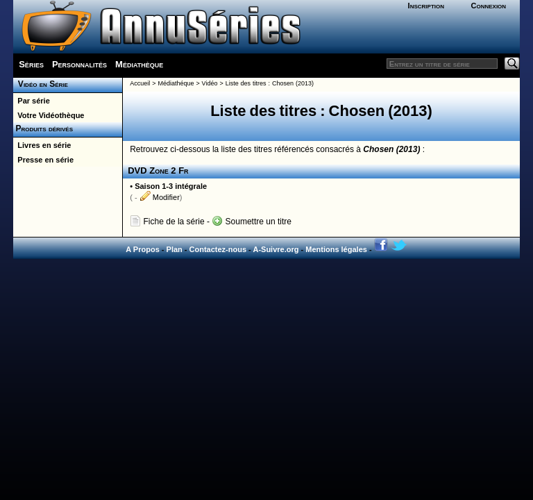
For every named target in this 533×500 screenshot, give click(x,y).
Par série (31, 101)
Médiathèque (139, 64)
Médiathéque (176, 83)
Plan (175, 249)
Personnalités (79, 64)
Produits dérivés (43, 128)
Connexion (488, 5)
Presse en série (43, 160)
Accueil (140, 83)
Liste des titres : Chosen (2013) (270, 83)
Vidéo (210, 83)
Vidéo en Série (40, 84)
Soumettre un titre (251, 221)
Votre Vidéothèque (48, 115)
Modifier (159, 197)
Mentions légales (336, 249)
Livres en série (42, 145)
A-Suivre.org (275, 249)
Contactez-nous (218, 249)
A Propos (143, 249)
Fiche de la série (167, 221)
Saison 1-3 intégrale (171, 186)
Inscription (426, 5)
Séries (31, 64)
